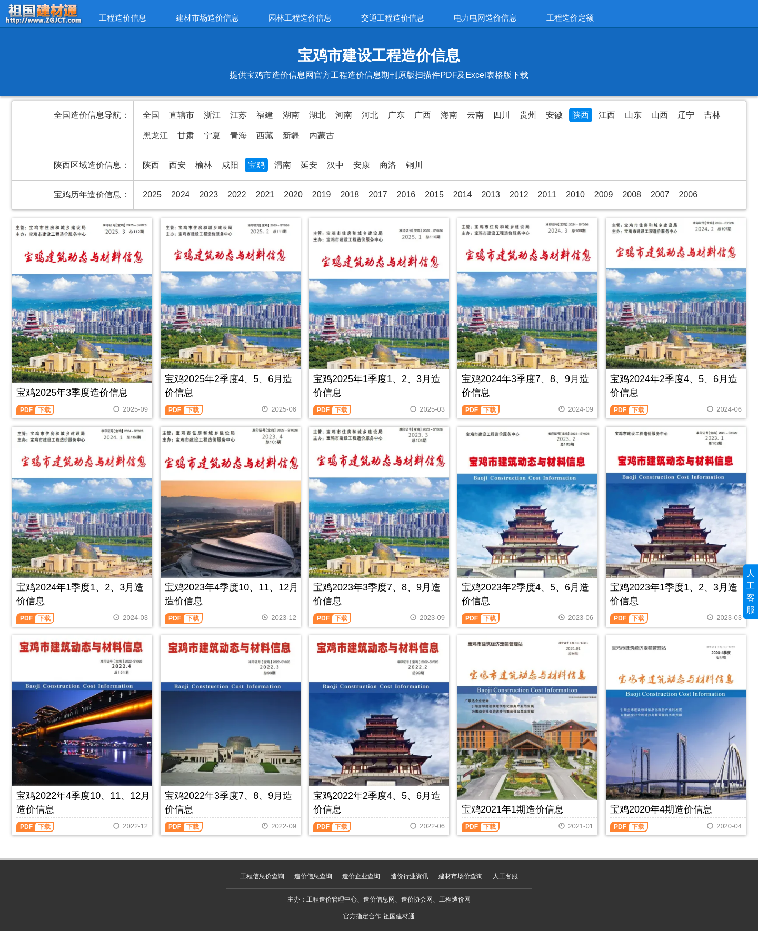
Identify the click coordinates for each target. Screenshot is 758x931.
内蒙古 (321, 135)
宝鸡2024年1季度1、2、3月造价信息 (80, 594)
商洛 (388, 165)
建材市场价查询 (460, 876)
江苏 (238, 115)
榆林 (203, 165)
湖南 (291, 115)
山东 (633, 115)
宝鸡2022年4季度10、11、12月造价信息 (83, 802)
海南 (449, 115)
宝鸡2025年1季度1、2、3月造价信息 (377, 386)
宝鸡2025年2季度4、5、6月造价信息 (228, 386)
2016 (406, 194)
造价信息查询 (313, 876)
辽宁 (685, 115)
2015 (434, 194)
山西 (659, 115)
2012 (519, 194)
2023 (208, 194)
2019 (321, 194)
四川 (501, 115)
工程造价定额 (570, 17)
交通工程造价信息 (392, 17)
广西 (422, 115)
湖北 (317, 115)
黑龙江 (155, 135)
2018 (349, 194)
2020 (293, 194)
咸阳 (230, 165)
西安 (177, 165)
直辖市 (181, 115)
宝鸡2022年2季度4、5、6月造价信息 (377, 802)
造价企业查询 (361, 876)
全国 (151, 115)
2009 (603, 194)
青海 (238, 135)
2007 (660, 194)
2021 (265, 194)
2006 (688, 194)
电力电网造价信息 (485, 17)
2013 (490, 194)
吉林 (712, 115)
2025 (152, 194)
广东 (396, 115)
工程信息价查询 (262, 876)
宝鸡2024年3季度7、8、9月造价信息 (525, 386)
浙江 (212, 115)
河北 (370, 115)
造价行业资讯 (409, 876)
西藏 (264, 135)
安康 (361, 165)
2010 (575, 194)
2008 (631, 194)
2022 (236, 194)
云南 (475, 115)
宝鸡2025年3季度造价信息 (72, 392)
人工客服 (505, 876)
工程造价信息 (122, 17)
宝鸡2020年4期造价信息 (661, 809)
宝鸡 (256, 165)
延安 (309, 165)
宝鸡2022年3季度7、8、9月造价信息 (228, 802)
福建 (264, 115)
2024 (180, 194)
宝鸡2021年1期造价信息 (513, 809)
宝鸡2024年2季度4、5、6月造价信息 (673, 386)
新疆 (291, 135)
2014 (462, 194)
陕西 (580, 115)
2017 (377, 194)
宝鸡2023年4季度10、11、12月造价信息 (231, 594)
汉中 (335, 165)
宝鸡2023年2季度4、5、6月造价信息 (525, 594)
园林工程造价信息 (300, 17)
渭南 (282, 165)
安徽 (554, 115)
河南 (343, 115)
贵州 (528, 115)
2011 (547, 194)
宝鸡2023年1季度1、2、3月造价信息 (673, 594)
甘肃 (185, 135)
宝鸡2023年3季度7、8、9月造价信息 (377, 594)
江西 (607, 115)
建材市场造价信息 (207, 17)
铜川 (414, 165)
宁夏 (212, 135)
